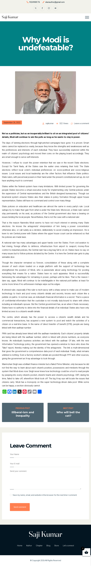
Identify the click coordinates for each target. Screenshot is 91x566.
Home (19, 545)
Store (56, 545)
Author (29, 545)
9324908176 (34, 2)
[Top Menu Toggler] (87, 17)
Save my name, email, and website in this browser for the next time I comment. (45, 495)
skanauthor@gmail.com (55, 2)
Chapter (39, 545)
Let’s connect (68, 545)
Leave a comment (81, 123)
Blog (48, 545)
